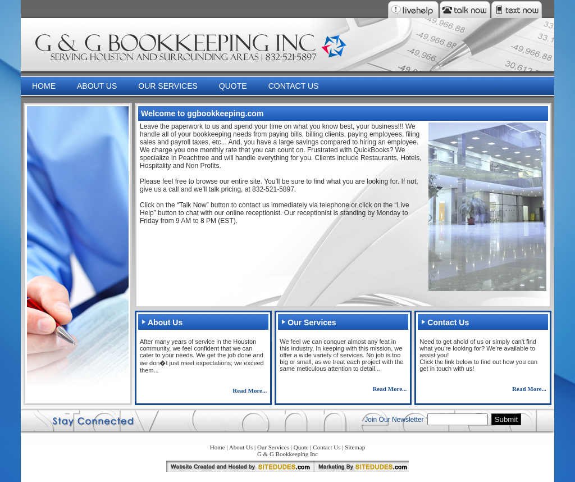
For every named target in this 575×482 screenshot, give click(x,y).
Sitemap (355, 447)
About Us (241, 447)
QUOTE (233, 85)
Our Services (273, 447)
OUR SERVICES (168, 85)
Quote (301, 447)
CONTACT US (293, 85)
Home (217, 447)
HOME (44, 85)
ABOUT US (97, 85)
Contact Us (326, 447)
